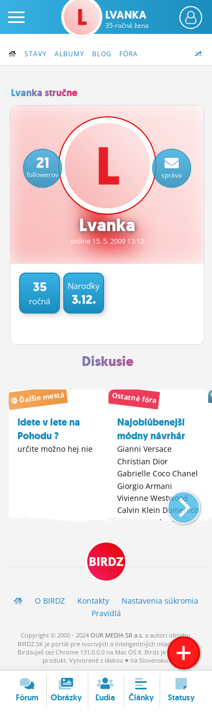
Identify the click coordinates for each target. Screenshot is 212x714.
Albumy (69, 53)
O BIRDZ (50, 600)
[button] (174, 503)
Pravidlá (106, 613)
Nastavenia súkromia (160, 600)
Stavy (36, 53)
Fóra (128, 53)
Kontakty (93, 600)
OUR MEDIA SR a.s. (116, 635)
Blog (102, 53)
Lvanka (127, 19)
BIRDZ (106, 561)
